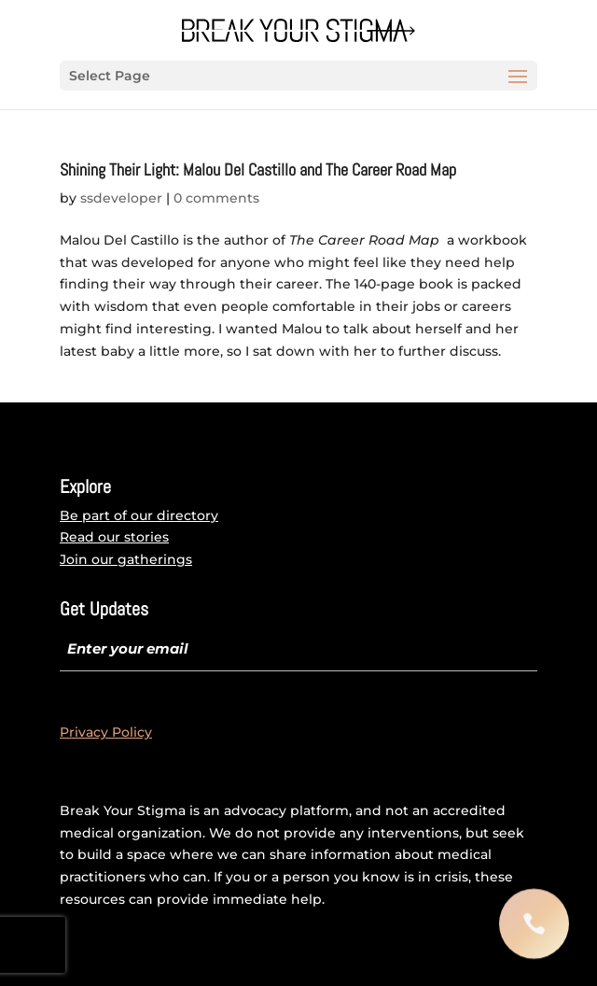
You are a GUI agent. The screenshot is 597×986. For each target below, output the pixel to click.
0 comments (216, 198)
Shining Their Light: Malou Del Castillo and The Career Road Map (258, 169)
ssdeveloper (121, 198)
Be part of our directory (139, 515)
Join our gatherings (126, 559)
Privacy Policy (106, 732)
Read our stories (114, 536)
